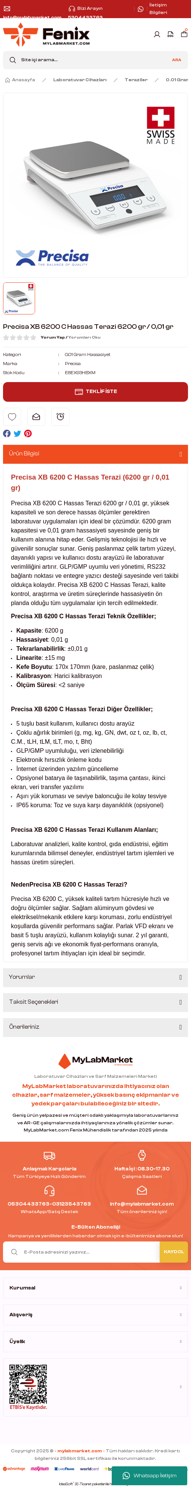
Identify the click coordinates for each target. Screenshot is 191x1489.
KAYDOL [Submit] (174, 1251)
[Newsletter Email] (95, 1252)
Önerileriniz (24, 1027)
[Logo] (46, 34)
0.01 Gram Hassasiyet (87, 354)
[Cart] (184, 34)
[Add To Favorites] (12, 417)
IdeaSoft (66, 1483)
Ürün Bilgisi (24, 453)
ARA (176, 60)
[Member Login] (157, 34)
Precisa (73, 363)
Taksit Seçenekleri (33, 1002)
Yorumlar (22, 977)
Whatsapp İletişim (150, 1476)
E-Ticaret (83, 1484)
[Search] (95, 60)
